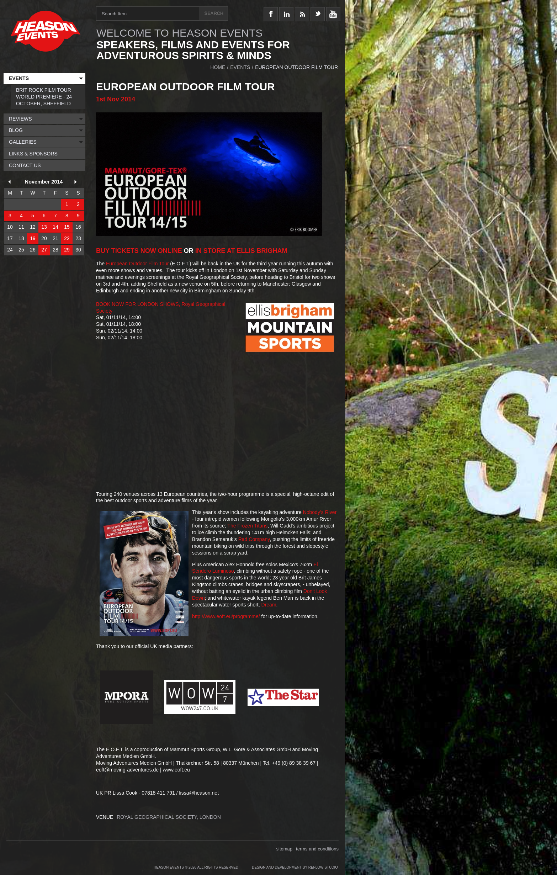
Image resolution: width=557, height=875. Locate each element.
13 (44, 227)
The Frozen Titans (247, 526)
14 (55, 227)
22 (67, 238)
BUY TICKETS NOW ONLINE (139, 250)
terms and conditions (317, 849)
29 (67, 250)
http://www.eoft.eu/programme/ (226, 616)
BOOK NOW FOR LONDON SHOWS (137, 304)
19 (33, 238)
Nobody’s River (320, 512)
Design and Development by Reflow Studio (295, 867)
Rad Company (254, 539)
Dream (268, 605)
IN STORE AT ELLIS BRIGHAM (241, 250)
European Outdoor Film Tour (137, 263)
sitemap (284, 849)
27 (44, 250)
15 (67, 227)
